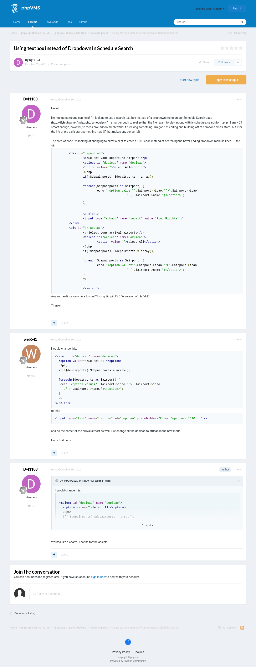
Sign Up (237, 8)
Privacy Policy (121, 652)
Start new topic (189, 80)
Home (17, 22)
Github (83, 22)
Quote (64, 322)
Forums (32, 23)
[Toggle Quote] (57, 481)
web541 (30, 339)
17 (31, 135)
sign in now (98, 577)
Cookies (139, 652)
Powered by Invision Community (128, 661)
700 (31, 375)
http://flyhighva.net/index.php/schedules (78, 122)
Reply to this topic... (47, 593)
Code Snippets (60, 64)
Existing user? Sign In (210, 8)
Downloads (51, 22)
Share (204, 62)
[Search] (196, 22)
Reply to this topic (226, 80)
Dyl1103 (34, 60)
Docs (69, 22)
